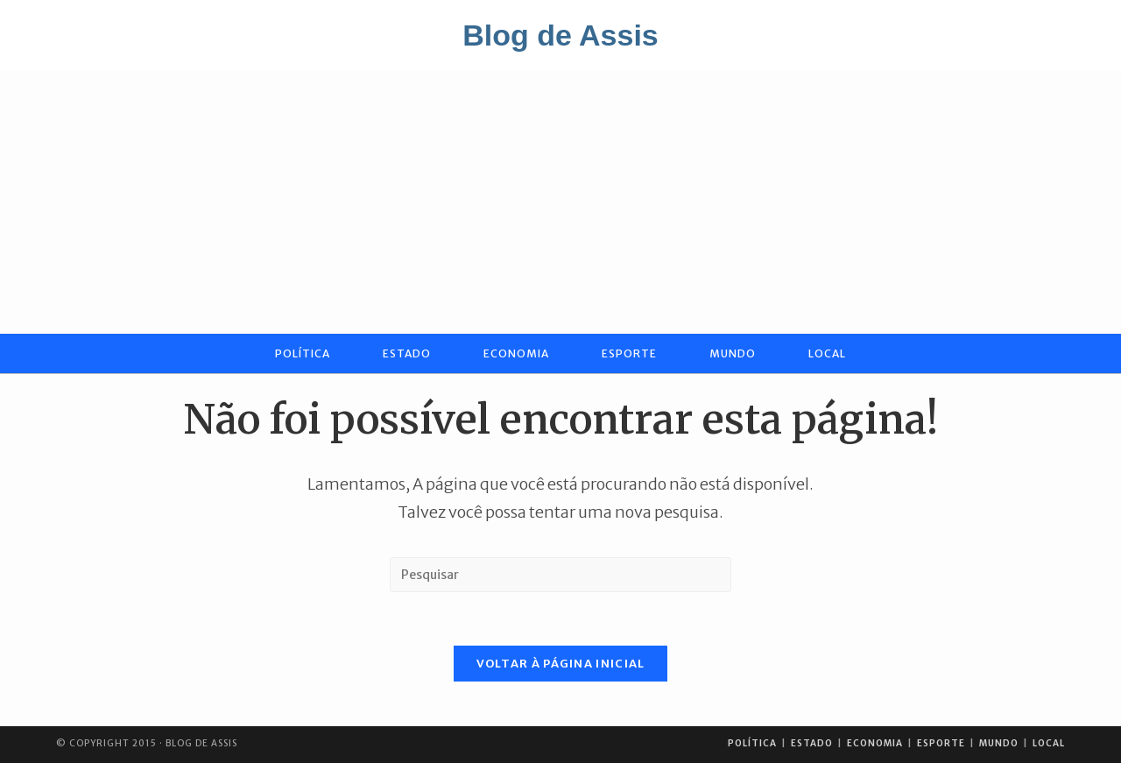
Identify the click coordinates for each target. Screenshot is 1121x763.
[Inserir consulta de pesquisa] (560, 574)
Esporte (941, 743)
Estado (812, 743)
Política (752, 743)
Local (1049, 743)
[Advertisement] (560, 202)
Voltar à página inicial (560, 663)
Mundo (999, 743)
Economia (875, 743)
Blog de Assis (560, 35)
